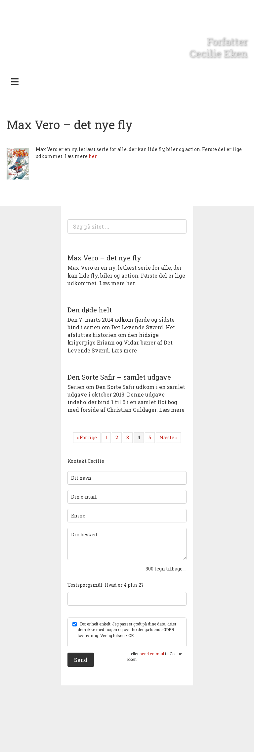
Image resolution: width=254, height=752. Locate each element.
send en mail (152, 653)
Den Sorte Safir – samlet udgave (119, 377)
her (93, 156)
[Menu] (15, 81)
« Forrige (87, 437)
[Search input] (127, 226)
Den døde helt (89, 309)
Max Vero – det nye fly (104, 257)
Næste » (168, 437)
